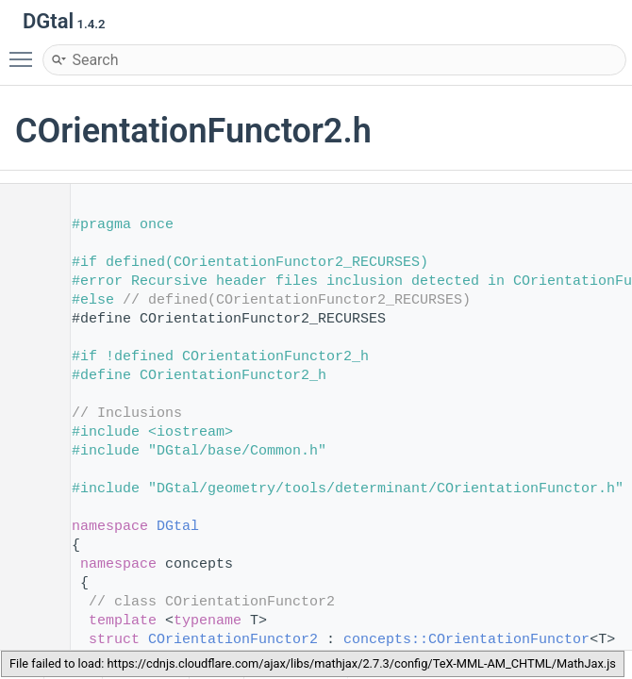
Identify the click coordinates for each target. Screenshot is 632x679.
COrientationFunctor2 (233, 640)
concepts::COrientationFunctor (466, 640)
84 (28, 640)
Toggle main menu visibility (25, 50)
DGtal (178, 527)
